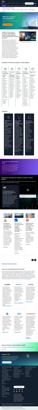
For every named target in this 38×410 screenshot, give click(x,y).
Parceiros (25, 9)
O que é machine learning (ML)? (6, 378)
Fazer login (22, 3)
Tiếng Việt (31, 403)
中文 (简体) (16, 405)
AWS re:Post (3, 391)
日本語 (10, 405)
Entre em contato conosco (5, 387)
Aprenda (28, 5)
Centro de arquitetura (17, 372)
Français (22, 403)
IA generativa (13, 9)
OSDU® (18, 9)
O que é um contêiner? (5, 373)
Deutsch (13, 403)
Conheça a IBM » (17, 332)
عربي (5, 403)
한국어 (13, 405)
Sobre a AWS (2, 3)
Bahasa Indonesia (8, 403)
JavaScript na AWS (28, 376)
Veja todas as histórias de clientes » (9, 263)
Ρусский (5, 405)
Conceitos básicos (16, 368)
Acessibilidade (8, 407)
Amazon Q (4, 5)
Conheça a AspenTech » (18, 302)
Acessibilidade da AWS (5, 371)
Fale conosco (6, 3)
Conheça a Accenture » (7, 305)
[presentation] (32, 260)
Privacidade (3, 407)
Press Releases (4, 383)
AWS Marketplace (27, 278)
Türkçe (3, 405)
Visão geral (4, 9)
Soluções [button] (8, 9)
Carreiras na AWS (4, 396)
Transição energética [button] (31, 9)
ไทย (8, 405)
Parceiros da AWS (16, 377)
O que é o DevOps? (4, 372)
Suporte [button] (9, 3)
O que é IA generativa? (5, 377)
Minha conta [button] (17, 3)
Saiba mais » (17, 154)
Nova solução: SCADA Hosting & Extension (29, 122)
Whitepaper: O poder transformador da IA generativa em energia (8, 123)
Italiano (25, 403)
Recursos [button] (4, 11)
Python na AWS (27, 372)
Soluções (12, 5)
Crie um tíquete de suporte (6, 390)
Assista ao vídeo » (6, 206)
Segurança (21, 9)
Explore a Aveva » (29, 301)
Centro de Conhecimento (5, 392)
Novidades (3, 381)
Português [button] (13, 3)
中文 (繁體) (20, 405)
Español (19, 403)
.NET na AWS (27, 371)
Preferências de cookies (19, 407)
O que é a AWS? (4, 368)
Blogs (2, 382)
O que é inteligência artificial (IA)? (7, 376)
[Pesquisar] (35, 5)
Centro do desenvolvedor (28, 368)
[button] (29, 3)
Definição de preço (17, 5)
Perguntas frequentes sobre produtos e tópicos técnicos (19, 374)
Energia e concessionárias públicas (8, 7)
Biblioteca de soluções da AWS (18, 371)
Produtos (8, 5)
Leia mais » (7, 148)
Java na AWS (27, 373)
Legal (2, 395)
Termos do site (13, 407)
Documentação (23, 5)
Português (28, 403)
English (16, 403)
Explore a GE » (5, 332)
